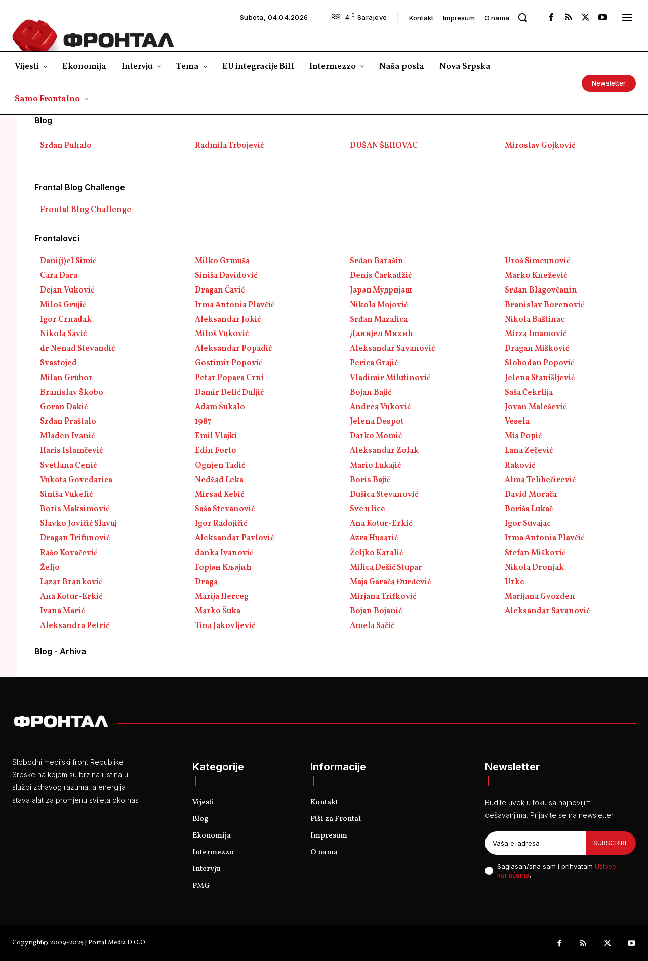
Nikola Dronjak (534, 567)
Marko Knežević (536, 275)
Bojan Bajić (370, 392)
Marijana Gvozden (540, 596)
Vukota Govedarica (76, 480)
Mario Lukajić (375, 465)
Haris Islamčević (71, 450)
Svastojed (58, 363)
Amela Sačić (372, 626)
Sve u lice (367, 509)
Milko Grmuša (222, 261)
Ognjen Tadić (220, 465)
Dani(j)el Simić (68, 261)
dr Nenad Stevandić (77, 348)
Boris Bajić (370, 480)
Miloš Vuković (222, 334)
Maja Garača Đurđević (390, 582)
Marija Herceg (222, 596)
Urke (514, 582)
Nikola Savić (63, 334)
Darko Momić (376, 436)
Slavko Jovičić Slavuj (78, 523)
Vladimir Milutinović (390, 378)
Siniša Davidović (226, 275)
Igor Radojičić (221, 523)
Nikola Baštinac (534, 319)
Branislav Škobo (71, 392)
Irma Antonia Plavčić (234, 305)
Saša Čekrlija (529, 392)
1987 (203, 421)
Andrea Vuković (380, 407)
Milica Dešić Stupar (386, 567)
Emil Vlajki (216, 436)
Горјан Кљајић (223, 567)
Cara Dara (58, 275)
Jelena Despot (377, 421)
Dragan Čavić (220, 290)
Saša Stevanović (225, 509)
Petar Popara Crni (229, 378)
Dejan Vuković (67, 290)
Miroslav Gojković (540, 145)
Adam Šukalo (220, 407)
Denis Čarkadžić (381, 275)
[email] (535, 843)
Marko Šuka (217, 611)
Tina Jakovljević (225, 626)
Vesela (517, 421)
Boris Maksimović (74, 509)
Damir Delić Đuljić (229, 392)
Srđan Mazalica (379, 319)
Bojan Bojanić (376, 611)
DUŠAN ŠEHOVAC (384, 145)
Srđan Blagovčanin (541, 290)
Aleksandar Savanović (392, 348)
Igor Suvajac (528, 523)
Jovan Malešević (535, 407)
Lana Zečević (529, 450)
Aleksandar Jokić (228, 319)
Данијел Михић (381, 334)
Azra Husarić (374, 538)
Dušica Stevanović (384, 494)
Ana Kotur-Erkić (381, 523)
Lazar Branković (71, 582)
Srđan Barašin (376, 261)
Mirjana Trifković (383, 596)
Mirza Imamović (535, 334)
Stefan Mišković (535, 553)
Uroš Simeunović (537, 261)
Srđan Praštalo (68, 421)
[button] (522, 17)
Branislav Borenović (544, 305)
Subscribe (610, 843)
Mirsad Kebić (219, 494)
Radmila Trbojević (229, 145)
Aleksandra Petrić (74, 626)
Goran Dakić (64, 407)
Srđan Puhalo (66, 145)
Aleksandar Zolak (384, 450)
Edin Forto (215, 450)
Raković (520, 465)
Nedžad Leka (219, 480)
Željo (50, 567)
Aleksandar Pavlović (234, 538)
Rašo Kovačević (68, 553)
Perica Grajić (374, 363)
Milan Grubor (66, 378)
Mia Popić (523, 436)
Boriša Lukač (529, 509)
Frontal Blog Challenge (85, 210)
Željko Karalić (376, 553)
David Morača (531, 494)
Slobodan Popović (539, 363)
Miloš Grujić (63, 305)
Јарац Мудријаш (381, 290)
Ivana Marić (62, 611)
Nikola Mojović (379, 305)
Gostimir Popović (228, 363)
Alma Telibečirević (540, 480)
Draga (206, 582)
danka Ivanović (224, 553)
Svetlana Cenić (68, 465)
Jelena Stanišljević (540, 378)
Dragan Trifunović (75, 538)
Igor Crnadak (66, 319)
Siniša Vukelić (66, 494)
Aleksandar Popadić (233, 348)
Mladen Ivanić (67, 436)
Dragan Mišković (537, 348)
